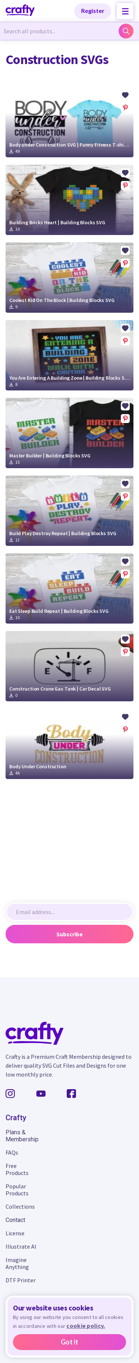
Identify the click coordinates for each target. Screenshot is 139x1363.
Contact (15, 1219)
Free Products (17, 1169)
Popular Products (17, 1189)
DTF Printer (21, 1280)
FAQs (12, 1152)
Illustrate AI (21, 1246)
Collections (20, 1206)
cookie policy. (85, 1325)
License (15, 1233)
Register (93, 10)
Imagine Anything (17, 1263)
